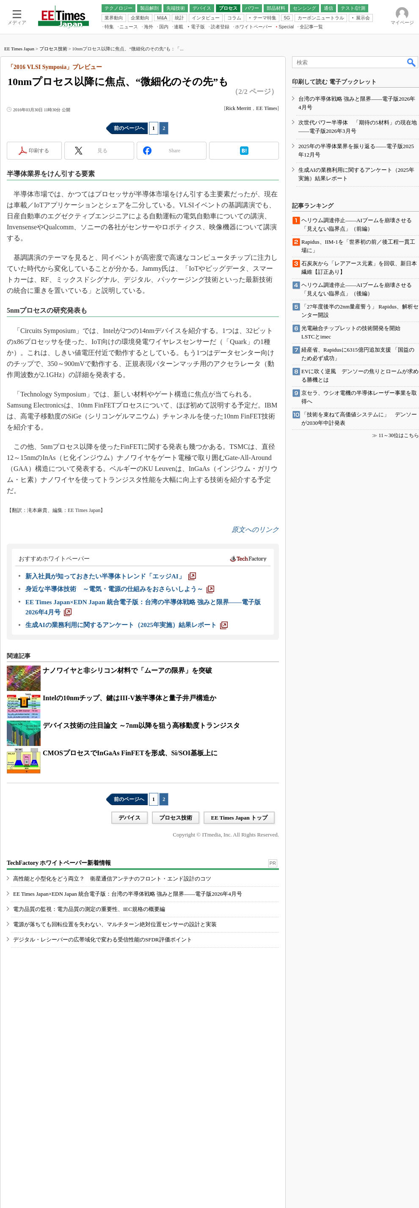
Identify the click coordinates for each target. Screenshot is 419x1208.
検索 (411, 62)
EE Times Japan (19, 48)
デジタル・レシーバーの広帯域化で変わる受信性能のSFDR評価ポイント (102, 939)
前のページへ (129, 128)
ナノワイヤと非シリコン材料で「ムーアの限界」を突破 (127, 670)
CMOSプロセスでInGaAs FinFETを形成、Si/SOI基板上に (130, 753)
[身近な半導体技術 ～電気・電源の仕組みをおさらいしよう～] (119, 589)
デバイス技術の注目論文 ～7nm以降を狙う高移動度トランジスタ (141, 725)
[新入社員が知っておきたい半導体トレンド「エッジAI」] (110, 576)
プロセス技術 (53, 48)
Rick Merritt (238, 108)
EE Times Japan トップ (239, 818)
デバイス (130, 818)
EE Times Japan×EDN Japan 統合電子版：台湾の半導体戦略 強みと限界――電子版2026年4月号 (127, 894)
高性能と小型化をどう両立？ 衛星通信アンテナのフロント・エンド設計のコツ (112, 878)
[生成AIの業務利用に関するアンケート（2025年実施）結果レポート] (126, 625)
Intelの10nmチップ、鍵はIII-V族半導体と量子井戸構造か (129, 698)
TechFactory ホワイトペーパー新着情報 (59, 863)
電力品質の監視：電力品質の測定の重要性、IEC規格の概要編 (89, 909)
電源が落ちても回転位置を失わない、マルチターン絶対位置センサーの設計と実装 (115, 924)
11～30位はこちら (398, 435)
